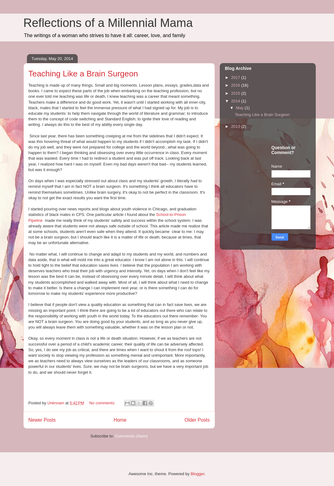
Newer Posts (42, 420)
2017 (236, 77)
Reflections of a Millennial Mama (108, 22)
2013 (236, 126)
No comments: (102, 403)
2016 (236, 85)
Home (120, 420)
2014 (236, 101)
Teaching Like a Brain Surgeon (83, 73)
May (240, 107)
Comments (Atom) (131, 436)
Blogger (197, 473)
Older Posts (197, 420)
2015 (236, 93)
